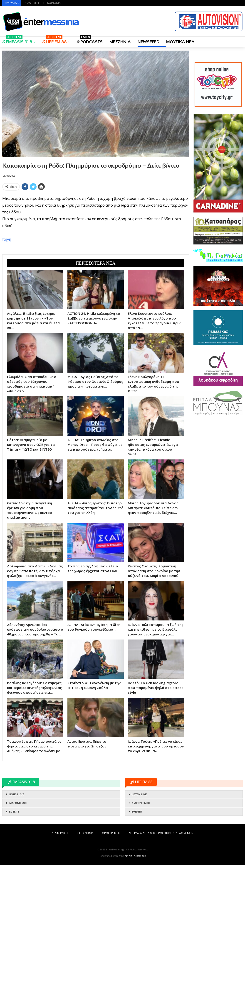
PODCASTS (90, 40)
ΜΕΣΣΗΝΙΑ (120, 41)
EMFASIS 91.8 (17, 40)
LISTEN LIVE (16, 925)
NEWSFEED (148, 41)
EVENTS (14, 942)
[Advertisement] (95, 224)
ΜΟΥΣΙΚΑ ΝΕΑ (180, 41)
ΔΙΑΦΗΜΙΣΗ (32, 3)
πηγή (6, 304)
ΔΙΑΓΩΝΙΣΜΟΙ (18, 934)
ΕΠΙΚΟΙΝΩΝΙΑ (52, 3)
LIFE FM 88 (54, 40)
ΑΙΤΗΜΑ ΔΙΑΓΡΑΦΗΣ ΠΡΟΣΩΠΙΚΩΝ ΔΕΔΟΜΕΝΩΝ (161, 964)
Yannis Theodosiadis (135, 987)
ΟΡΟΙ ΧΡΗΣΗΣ (111, 964)
